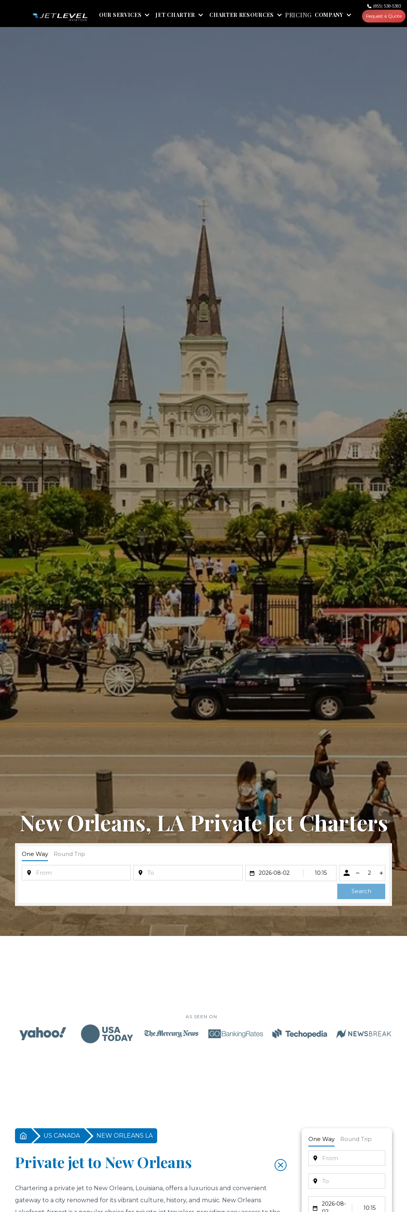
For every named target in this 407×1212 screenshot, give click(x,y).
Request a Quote (384, 16)
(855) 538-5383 (388, 6)
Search (361, 891)
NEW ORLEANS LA (124, 1136)
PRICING (298, 16)
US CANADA (62, 1136)
